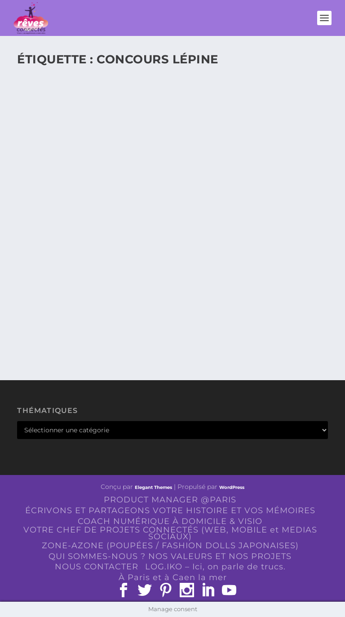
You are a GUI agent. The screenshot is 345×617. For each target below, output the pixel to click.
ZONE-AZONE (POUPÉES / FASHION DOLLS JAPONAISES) (170, 545)
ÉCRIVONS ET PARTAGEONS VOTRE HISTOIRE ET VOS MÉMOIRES (170, 510)
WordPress (231, 487)
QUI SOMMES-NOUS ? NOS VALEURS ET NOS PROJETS (170, 556)
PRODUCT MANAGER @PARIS (170, 500)
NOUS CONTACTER (96, 567)
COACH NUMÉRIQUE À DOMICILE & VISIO (170, 521)
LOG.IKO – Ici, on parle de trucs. (215, 567)
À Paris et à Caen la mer (173, 577)
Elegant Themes (153, 487)
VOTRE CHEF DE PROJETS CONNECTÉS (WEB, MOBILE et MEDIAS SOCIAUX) (170, 533)
